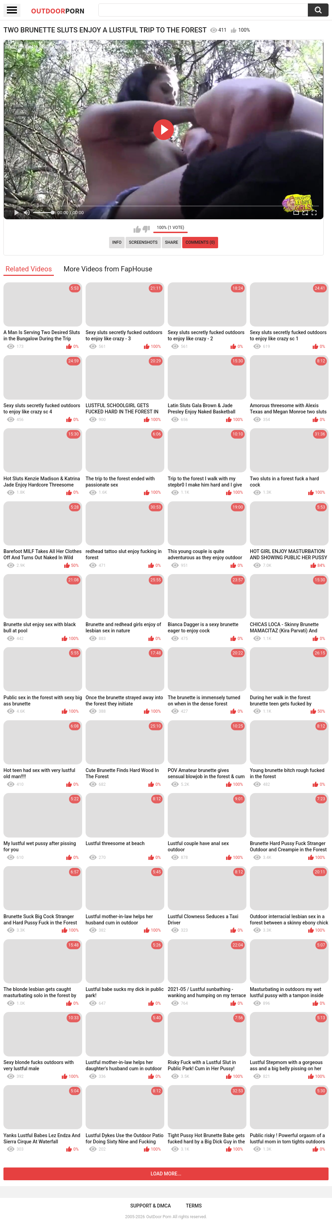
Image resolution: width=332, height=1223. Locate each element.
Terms (194, 1206)
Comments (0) (200, 242)
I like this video (137, 229)
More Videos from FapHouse (108, 269)
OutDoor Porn (158, 1216)
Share (171, 242)
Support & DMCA (150, 1206)
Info (116, 242)
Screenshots (143, 242)
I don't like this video (146, 229)
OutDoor (58, 11)
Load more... (166, 1173)
